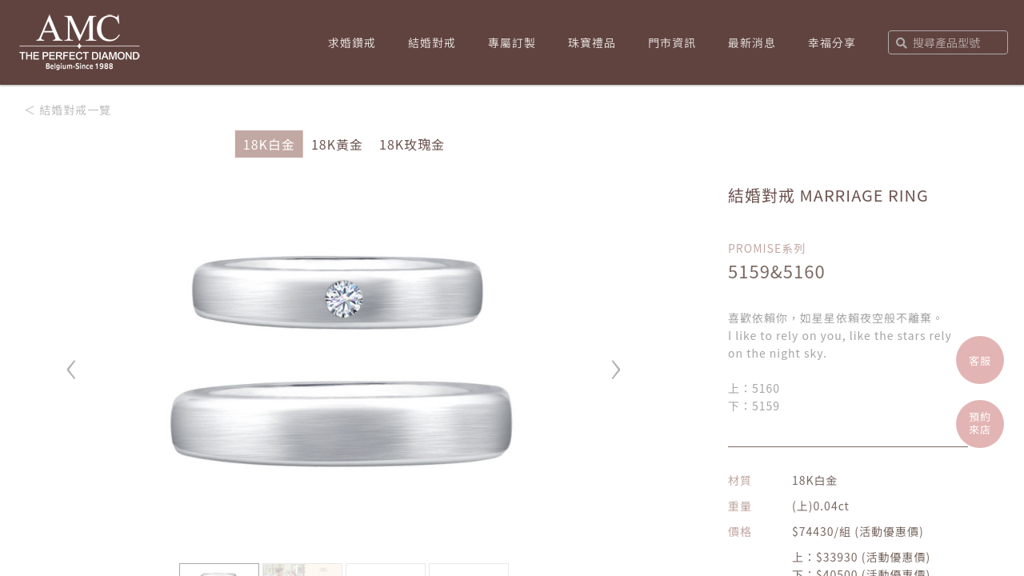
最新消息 (752, 42)
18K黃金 (337, 144)
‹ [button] (72, 362)
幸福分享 (832, 42)
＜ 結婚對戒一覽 (67, 110)
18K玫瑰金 (412, 144)
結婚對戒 (432, 42)
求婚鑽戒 (352, 42)
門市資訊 (672, 42)
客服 (980, 360)
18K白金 (269, 144)
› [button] (616, 362)
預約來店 (980, 423)
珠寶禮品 (592, 42)
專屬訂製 (512, 42)
